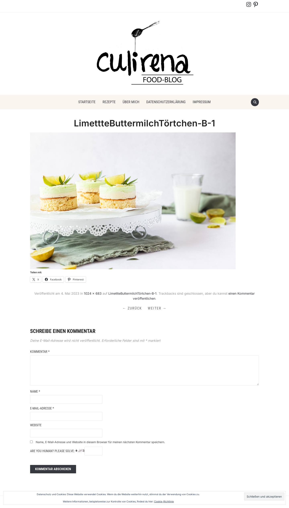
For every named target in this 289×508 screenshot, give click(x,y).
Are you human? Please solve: (66, 451)
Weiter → (157, 308)
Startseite (87, 102)
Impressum (202, 102)
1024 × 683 (93, 293)
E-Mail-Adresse (42, 409)
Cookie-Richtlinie (164, 501)
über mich (131, 102)
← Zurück (132, 308)
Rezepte (109, 102)
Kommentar (40, 352)
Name (35, 392)
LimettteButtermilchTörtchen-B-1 (132, 293)
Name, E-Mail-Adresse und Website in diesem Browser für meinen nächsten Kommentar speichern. (100, 442)
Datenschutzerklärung (166, 102)
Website (36, 426)
